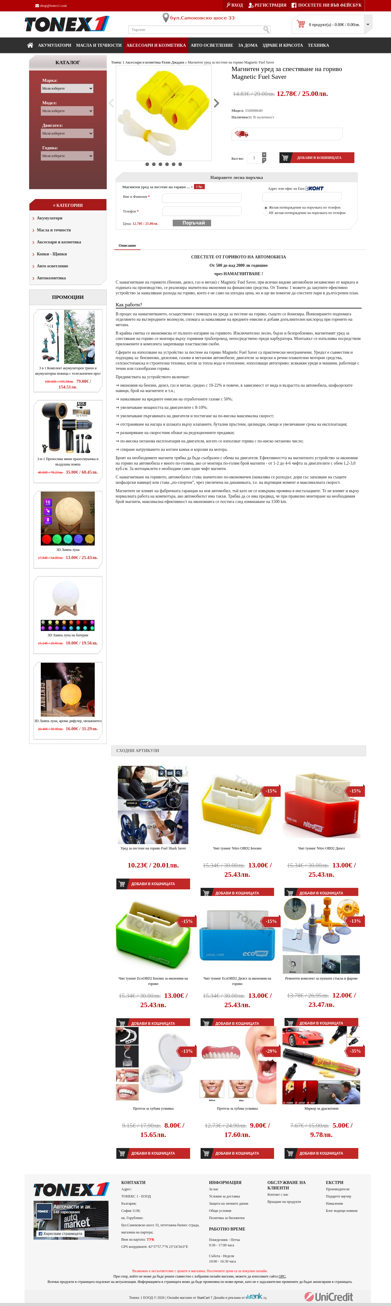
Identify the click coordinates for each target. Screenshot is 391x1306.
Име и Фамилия (136, 197)
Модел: (49, 102)
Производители (338, 1189)
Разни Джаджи (173, 62)
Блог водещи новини (341, 1211)
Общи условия (220, 1211)
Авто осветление (212, 45)
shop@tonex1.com (51, 6)
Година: (50, 147)
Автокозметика (48, 278)
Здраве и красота (282, 45)
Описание (127, 245)
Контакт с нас (277, 1194)
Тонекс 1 (117, 62)
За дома (248, 45)
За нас (213, 1189)
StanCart (203, 1298)
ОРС (282, 1276)
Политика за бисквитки (227, 1218)
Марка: (50, 80)
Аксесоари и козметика (156, 45)
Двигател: (52, 125)
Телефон (131, 211)
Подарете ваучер (338, 1196)
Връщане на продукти (284, 1202)
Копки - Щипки (49, 254)
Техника (318, 45)
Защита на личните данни (228, 1203)
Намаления (334, 1203)
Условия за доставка (224, 1196)
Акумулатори (54, 45)
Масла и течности (51, 231)
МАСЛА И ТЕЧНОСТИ (99, 45)
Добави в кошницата (153, 884)
